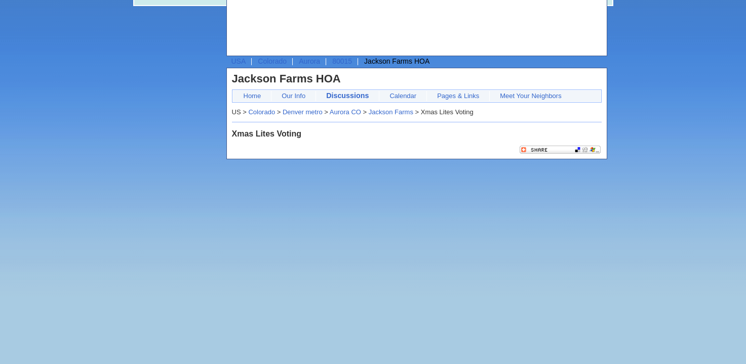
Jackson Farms (391, 112)
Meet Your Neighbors (530, 96)
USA (238, 61)
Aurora (309, 61)
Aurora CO (345, 112)
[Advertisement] (414, 28)
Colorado (272, 61)
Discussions (347, 96)
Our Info (293, 96)
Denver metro (303, 112)
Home (252, 96)
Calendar (402, 96)
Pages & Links (458, 96)
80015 (342, 61)
